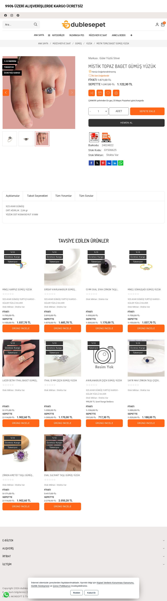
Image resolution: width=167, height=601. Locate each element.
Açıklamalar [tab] (13, 195)
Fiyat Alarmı (100, 93)
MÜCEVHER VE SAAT (98, 35)
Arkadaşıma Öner (116, 93)
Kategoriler (56, 35)
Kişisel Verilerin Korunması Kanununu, (115, 582)
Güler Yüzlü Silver (109, 58)
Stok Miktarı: (96, 155)
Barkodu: (93, 145)
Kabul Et (91, 593)
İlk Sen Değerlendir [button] (98, 75)
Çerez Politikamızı (62, 586)
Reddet (76, 593)
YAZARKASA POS (76, 35)
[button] (6, 92)
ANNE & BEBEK (118, 35)
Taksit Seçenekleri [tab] (37, 195)
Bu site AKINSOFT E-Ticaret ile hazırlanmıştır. (27, 596)
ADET (119, 111)
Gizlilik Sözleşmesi (40, 586)
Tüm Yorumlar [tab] (63, 195)
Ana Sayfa (39, 35)
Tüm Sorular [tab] (86, 195)
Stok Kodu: (95, 150)
